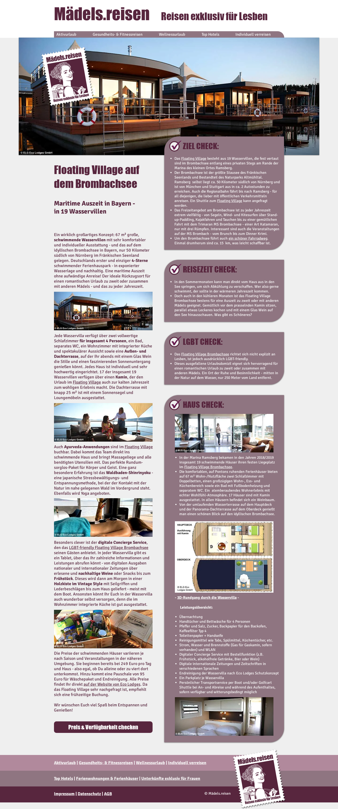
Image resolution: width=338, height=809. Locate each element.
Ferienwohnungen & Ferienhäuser (107, 778)
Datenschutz (89, 793)
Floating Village (193, 158)
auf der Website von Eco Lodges (112, 684)
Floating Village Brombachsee (205, 354)
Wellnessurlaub (150, 762)
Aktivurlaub (65, 762)
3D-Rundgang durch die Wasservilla (207, 597)
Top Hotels (63, 778)
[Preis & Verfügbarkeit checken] (103, 727)
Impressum (64, 793)
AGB (108, 793)
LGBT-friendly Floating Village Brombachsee (108, 547)
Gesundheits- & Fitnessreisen (106, 762)
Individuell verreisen (187, 762)
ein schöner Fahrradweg (248, 238)
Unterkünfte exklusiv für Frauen (170, 778)
